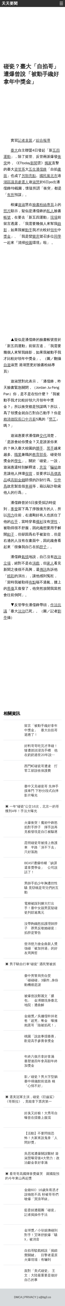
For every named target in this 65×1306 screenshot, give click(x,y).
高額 (14, 480)
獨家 (48, 163)
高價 (54, 473)
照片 (7, 211)
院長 (17, 419)
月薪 (32, 419)
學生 (17, 461)
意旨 (43, 467)
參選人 (23, 182)
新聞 (33, 163)
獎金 (7, 236)
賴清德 (8, 419)
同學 (57, 236)
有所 (10, 194)
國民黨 (45, 175)
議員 (14, 182)
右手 (14, 521)
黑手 (50, 448)
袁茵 (28, 140)
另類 (25, 175)
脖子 (43, 547)
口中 (25, 419)
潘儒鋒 (41, 169)
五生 (32, 169)
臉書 (36, 204)
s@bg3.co (44, 1297)
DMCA (18, 1297)
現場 (54, 217)
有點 (32, 582)
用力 (10, 515)
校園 (28, 242)
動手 (28, 230)
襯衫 (39, 521)
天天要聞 (10, 3)
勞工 (52, 419)
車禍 (28, 486)
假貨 (28, 473)
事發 (14, 509)
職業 (17, 454)
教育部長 (39, 454)
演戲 (36, 563)
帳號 (7, 217)
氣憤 (25, 557)
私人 (50, 211)
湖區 (7, 182)
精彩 (10, 576)
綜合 (39, 140)
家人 (50, 563)
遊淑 (21, 204)
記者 (21, 140)
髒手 (39, 448)
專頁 (50, 204)
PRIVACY (30, 1297)
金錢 (21, 480)
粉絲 (43, 204)
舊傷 (10, 588)
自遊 (7, 365)
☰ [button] (61, 3)
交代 (43, 435)
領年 (54, 230)
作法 (54, 605)
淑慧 (36, 182)
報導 (46, 140)
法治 (21, 611)
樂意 (36, 236)
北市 (54, 175)
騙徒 (54, 467)
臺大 (14, 150)
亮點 (32, 175)
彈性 (54, 521)
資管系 (19, 169)
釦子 (10, 534)
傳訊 (43, 569)
